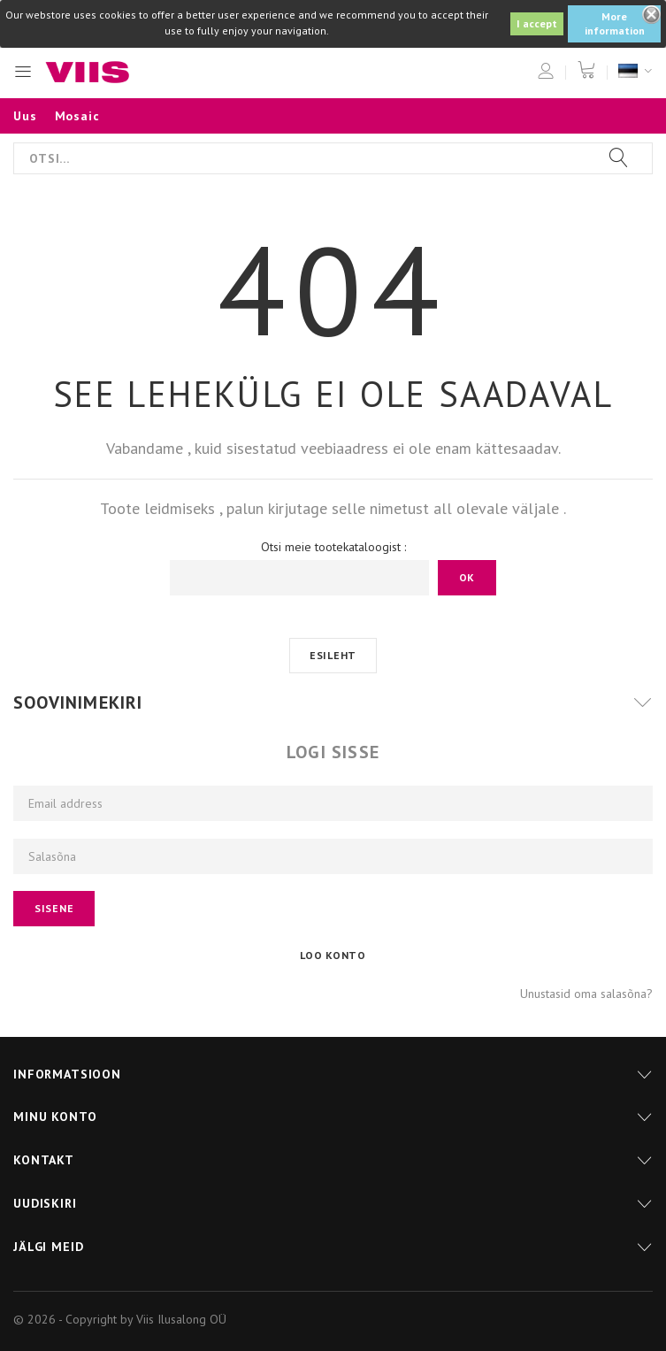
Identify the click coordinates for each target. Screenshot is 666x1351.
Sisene (53, 908)
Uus (25, 116)
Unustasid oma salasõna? (586, 994)
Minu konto (54, 1117)
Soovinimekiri (78, 702)
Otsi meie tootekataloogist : (333, 547)
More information (615, 23)
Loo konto (332, 955)
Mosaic (77, 116)
